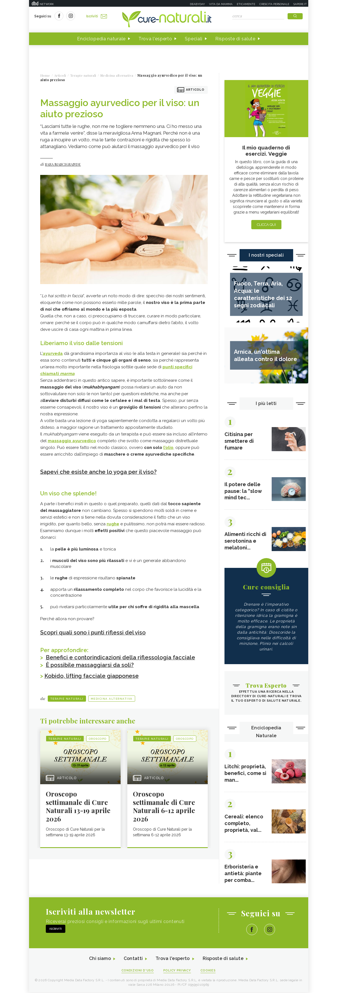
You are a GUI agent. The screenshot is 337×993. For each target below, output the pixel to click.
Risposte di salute (235, 38)
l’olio (168, 447)
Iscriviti (97, 16)
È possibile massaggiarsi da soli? (90, 664)
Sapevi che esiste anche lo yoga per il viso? (98, 472)
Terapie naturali (66, 697)
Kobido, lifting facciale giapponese (91, 674)
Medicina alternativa (112, 697)
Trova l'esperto (155, 38)
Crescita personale (274, 4)
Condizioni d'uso (137, 971)
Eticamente (246, 4)
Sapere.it (300, 4)
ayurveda (53, 353)
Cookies (208, 971)
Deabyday (197, 4)
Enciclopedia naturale (101, 38)
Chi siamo (100, 959)
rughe (113, 523)
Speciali (193, 38)
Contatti (133, 959)
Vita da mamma (221, 4)
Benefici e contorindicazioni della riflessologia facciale (121, 657)
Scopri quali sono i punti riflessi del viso (93, 632)
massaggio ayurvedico (72, 440)
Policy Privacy (177, 971)
